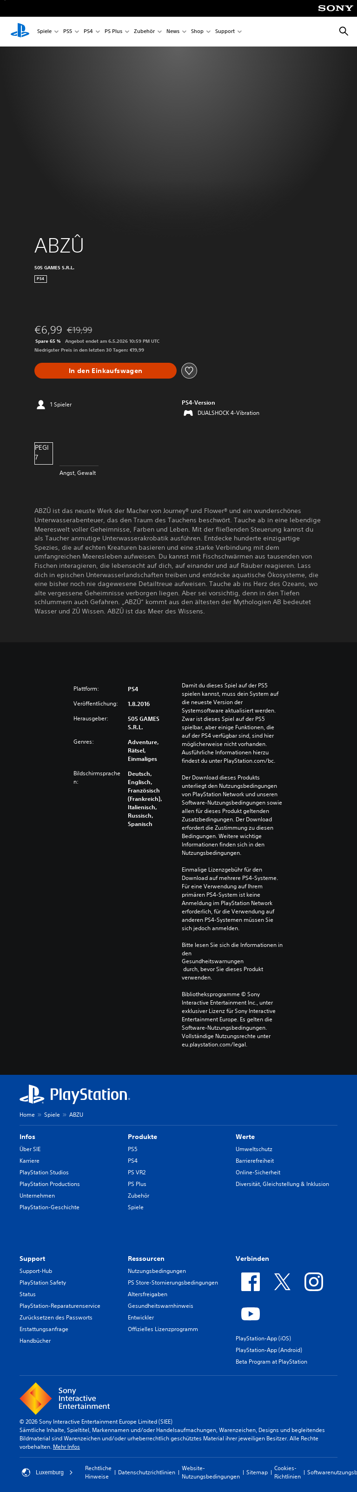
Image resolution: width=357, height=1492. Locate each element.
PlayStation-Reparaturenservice (60, 1306)
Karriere (30, 1161)
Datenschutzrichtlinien (146, 1472)
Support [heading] (32, 1258)
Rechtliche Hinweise (98, 1472)
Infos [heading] (27, 1136)
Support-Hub (36, 1271)
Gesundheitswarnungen (213, 961)
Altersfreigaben (147, 1294)
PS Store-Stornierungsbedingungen (173, 1282)
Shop (197, 31)
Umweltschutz (254, 1149)
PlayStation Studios (44, 1172)
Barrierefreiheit (255, 1161)
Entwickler (141, 1317)
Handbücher (35, 1341)
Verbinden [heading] (252, 1258)
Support (225, 31)
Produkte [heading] (142, 1136)
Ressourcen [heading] (146, 1258)
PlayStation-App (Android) (269, 1350)
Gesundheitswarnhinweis (160, 1306)
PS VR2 (136, 1172)
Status (28, 1294)
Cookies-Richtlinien (287, 1472)
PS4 (88, 31)
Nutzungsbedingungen (157, 1271)
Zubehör (144, 31)
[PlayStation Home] (20, 31)
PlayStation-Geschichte (49, 1207)
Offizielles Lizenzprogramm (163, 1329)
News (172, 31)
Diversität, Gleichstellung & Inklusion (282, 1184)
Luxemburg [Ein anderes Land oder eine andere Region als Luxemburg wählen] (47, 1472)
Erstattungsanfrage (44, 1329)
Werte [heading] (245, 1136)
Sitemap (257, 1472)
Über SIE (30, 1149)
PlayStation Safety (43, 1282)
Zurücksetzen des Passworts (56, 1317)
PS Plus (113, 31)
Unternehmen (37, 1195)
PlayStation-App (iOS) (263, 1338)
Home (27, 1115)
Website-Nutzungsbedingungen (211, 1472)
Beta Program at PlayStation (271, 1361)
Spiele (44, 31)
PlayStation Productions (50, 1184)
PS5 (67, 31)
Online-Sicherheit (258, 1172)
